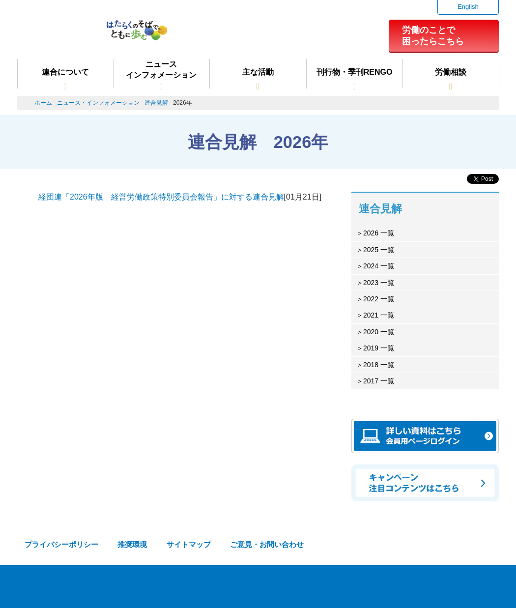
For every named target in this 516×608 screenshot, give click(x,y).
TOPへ (492, 588)
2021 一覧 (378, 315)
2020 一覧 (378, 332)
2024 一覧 (378, 266)
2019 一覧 (378, 348)
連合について (65, 72)
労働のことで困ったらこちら (433, 35)
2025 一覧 (378, 250)
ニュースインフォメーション (161, 69)
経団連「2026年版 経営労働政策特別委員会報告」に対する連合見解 (161, 197)
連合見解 (156, 102)
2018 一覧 (378, 365)
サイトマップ (189, 544)
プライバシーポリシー (61, 544)
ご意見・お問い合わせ (267, 544)
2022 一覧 (378, 299)
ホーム (43, 102)
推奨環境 (132, 544)
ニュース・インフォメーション (98, 102)
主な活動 (258, 72)
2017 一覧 (378, 381)
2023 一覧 (378, 283)
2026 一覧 (378, 233)
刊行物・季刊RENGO (354, 72)
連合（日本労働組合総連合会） (57, 34)
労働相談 (450, 72)
